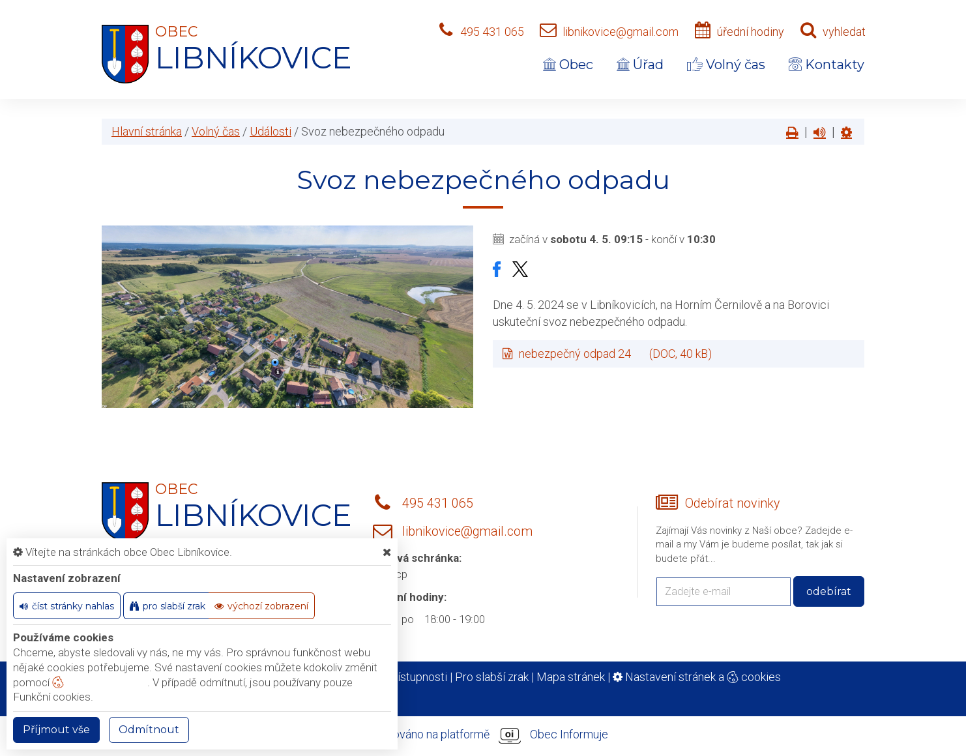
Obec (568, 64)
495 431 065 (492, 31)
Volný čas (726, 64)
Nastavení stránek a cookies (697, 677)
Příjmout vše (56, 729)
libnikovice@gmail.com (621, 31)
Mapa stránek (570, 677)
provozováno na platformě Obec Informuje (483, 735)
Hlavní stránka (146, 131)
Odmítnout (149, 729)
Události (270, 131)
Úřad (640, 64)
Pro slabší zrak (492, 677)
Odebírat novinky (732, 503)
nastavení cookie (99, 682)
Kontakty (826, 64)
